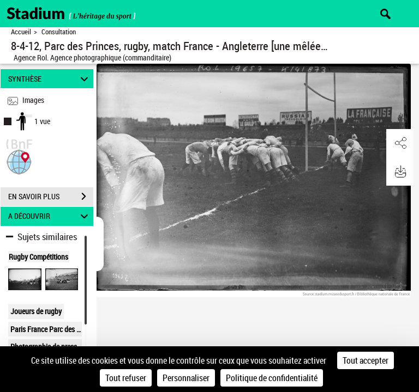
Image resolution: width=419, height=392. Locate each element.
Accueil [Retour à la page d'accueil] (21, 31)
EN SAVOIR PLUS (50, 196)
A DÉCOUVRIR (50, 216)
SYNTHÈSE (50, 78)
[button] (19, 161)
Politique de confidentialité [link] (272, 378)
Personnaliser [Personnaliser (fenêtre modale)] (186, 378)
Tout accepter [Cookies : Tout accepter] (365, 360)
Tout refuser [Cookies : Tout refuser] (125, 378)
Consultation (58, 31)
